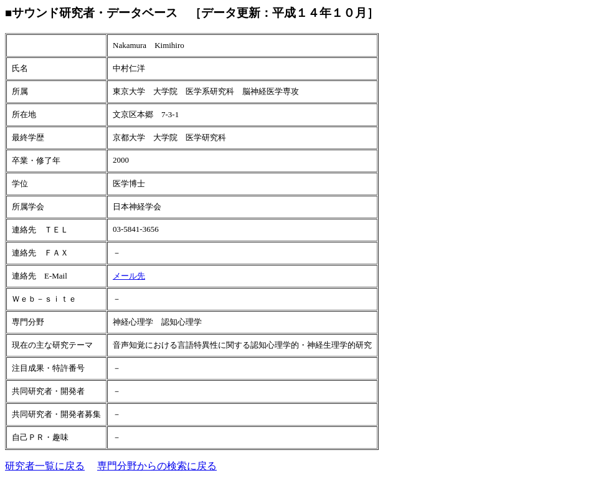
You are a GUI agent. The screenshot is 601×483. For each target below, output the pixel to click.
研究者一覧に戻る (45, 466)
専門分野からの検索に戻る (157, 466)
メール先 (129, 275)
